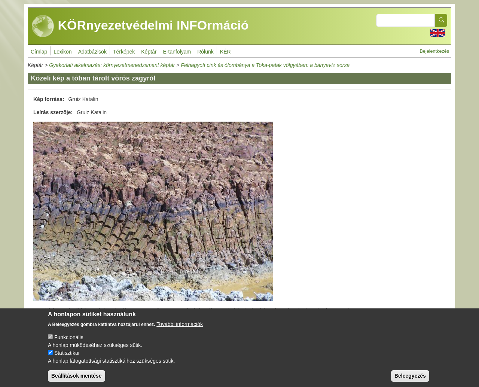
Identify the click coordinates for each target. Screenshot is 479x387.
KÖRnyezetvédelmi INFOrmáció (140, 26)
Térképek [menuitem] (124, 52)
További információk (179, 330)
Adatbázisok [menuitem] (92, 52)
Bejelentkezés (434, 51)
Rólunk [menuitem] (205, 52)
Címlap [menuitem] (39, 52)
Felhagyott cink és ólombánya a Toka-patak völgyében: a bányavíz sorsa (265, 65)
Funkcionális (68, 343)
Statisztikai (66, 359)
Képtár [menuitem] (148, 52)
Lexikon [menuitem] (62, 52)
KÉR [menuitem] (225, 52)
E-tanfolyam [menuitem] (177, 52)
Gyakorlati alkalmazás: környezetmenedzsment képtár (112, 65)
